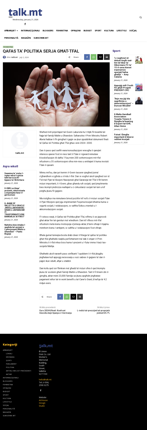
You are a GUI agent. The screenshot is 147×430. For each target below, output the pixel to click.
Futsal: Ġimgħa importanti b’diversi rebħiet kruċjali (123, 129)
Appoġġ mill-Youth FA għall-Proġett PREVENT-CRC (123, 84)
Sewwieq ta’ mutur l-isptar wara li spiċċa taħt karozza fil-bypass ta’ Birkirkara (14, 176)
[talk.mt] (25, 13)
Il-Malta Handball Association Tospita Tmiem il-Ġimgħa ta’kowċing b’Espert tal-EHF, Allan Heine (123, 114)
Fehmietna (8, 47)
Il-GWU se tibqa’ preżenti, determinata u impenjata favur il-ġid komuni (14, 191)
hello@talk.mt (45, 379)
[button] (140, 17)
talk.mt (14, 57)
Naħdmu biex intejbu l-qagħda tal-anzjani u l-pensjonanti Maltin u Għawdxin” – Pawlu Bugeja (15, 229)
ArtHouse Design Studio (43, 403)
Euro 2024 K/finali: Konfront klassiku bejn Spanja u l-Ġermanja (55, 311)
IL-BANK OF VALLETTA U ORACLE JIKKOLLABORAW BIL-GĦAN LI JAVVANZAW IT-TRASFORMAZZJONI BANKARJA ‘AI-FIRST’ (14, 210)
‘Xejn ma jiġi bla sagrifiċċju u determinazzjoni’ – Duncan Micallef (123, 97)
